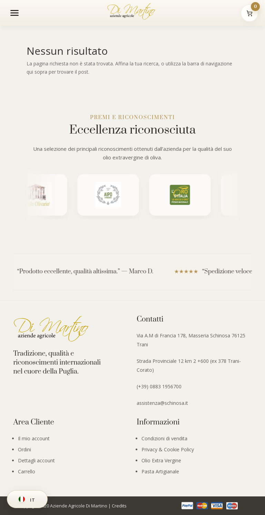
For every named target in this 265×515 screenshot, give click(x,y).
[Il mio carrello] (249, 13)
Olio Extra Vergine (161, 460)
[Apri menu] (14, 12)
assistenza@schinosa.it (162, 403)
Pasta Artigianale (160, 471)
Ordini (24, 449)
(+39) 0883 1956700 (159, 386)
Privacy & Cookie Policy (167, 449)
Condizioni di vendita (164, 438)
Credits (119, 506)
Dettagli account (36, 460)
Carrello (26, 471)
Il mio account (34, 438)
